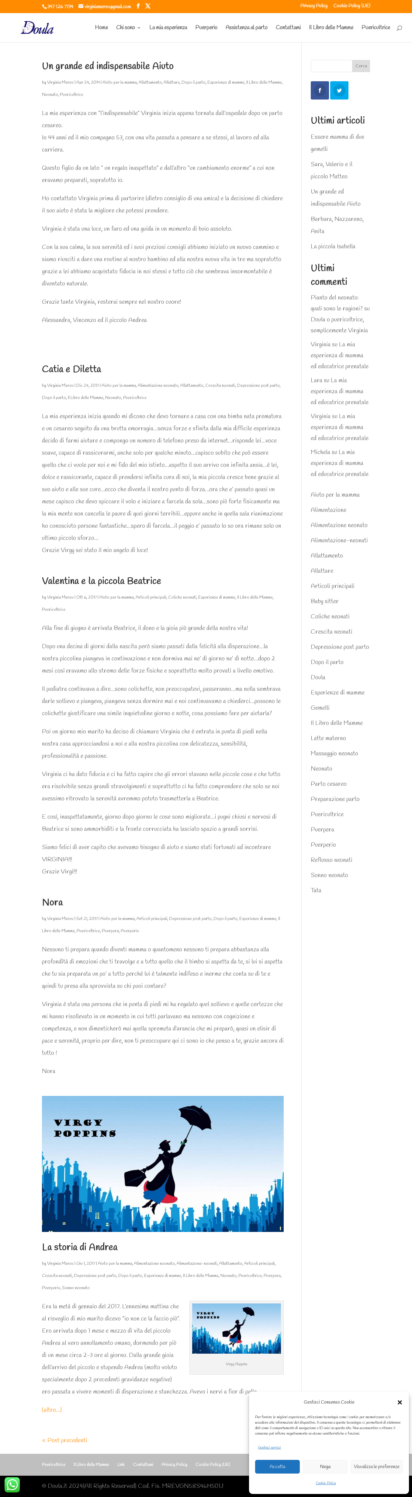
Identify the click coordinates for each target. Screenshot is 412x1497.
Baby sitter (325, 601)
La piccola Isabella (333, 247)
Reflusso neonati (331, 860)
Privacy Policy (313, 6)
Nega (325, 1467)
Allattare (172, 83)
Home (101, 28)
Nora (52, 903)
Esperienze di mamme (225, 83)
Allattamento (150, 83)
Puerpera (110, 931)
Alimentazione (328, 510)
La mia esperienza (168, 28)
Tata (316, 891)
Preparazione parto (335, 799)
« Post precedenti (64, 1440)
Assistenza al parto (247, 28)
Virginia (321, 345)
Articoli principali (151, 597)
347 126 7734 (60, 7)
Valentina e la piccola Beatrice (101, 581)
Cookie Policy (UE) (351, 6)
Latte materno (328, 738)
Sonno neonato (76, 1288)
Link (121, 1465)
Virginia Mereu (60, 83)
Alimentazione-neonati (197, 1264)
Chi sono (125, 28)
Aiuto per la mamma (119, 83)
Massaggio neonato (334, 754)
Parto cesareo (329, 784)
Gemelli (320, 708)
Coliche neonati (182, 597)
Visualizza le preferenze (377, 1467)
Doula (318, 677)
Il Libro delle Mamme (331, 28)
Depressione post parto (258, 386)
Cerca (361, 66)
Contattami (288, 28)
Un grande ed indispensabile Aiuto (108, 67)
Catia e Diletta (71, 370)
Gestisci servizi (269, 1447)
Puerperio (206, 28)
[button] (400, 1402)
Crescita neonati (220, 386)
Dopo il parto (194, 83)
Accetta (277, 1467)
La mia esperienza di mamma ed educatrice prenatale (340, 356)
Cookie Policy (326, 1483)
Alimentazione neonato (158, 386)
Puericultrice (376, 28)
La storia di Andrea (79, 1248)
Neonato (50, 95)
